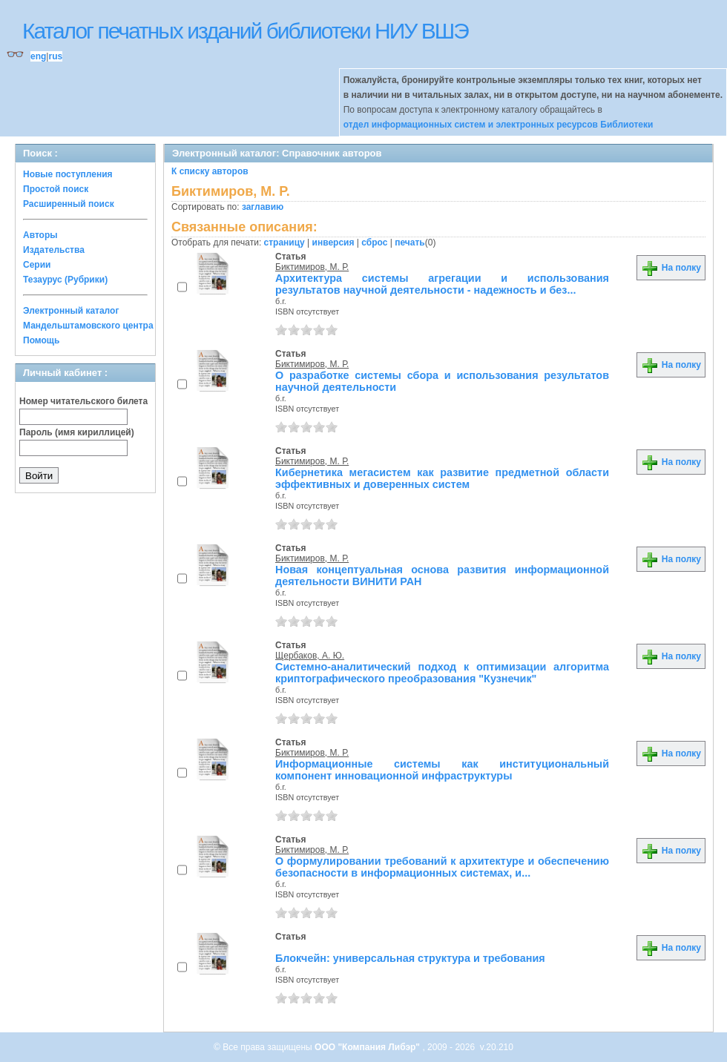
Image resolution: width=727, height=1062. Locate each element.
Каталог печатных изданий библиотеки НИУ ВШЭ (245, 31)
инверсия (333, 242)
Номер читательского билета (83, 401)
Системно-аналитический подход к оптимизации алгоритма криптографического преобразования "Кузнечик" (442, 673)
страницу (284, 242)
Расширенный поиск (68, 204)
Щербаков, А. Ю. (309, 655)
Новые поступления (68, 174)
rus (55, 56)
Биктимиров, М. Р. (312, 267)
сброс (374, 242)
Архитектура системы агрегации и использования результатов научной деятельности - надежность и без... (442, 284)
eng (38, 56)
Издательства (54, 250)
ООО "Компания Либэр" (368, 1047)
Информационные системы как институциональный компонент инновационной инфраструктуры (442, 770)
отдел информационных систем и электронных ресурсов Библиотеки (498, 124)
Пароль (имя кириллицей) (76, 432)
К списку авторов (210, 171)
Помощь (41, 340)
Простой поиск (55, 189)
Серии (36, 265)
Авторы (40, 235)
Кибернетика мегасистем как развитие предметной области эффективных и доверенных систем (442, 478)
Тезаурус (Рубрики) (65, 279)
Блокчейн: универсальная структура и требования (410, 958)
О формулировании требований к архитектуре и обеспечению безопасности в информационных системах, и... (442, 867)
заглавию (262, 207)
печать (410, 242)
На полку (671, 268)
